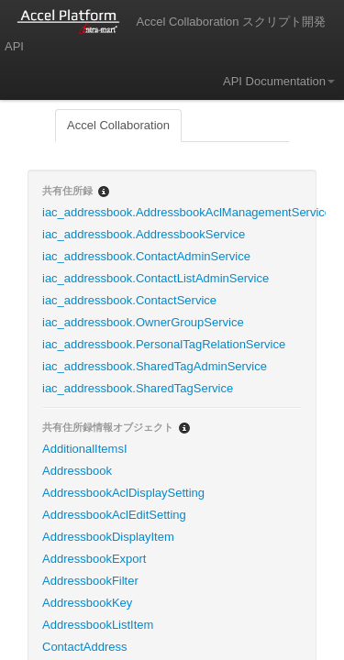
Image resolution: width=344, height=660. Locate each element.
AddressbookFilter (90, 581)
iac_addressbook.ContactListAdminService (155, 278)
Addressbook (77, 471)
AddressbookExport (94, 559)
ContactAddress (85, 647)
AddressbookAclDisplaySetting (123, 493)
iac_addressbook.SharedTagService (137, 388)
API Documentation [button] (279, 81)
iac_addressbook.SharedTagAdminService (154, 366)
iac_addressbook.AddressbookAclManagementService (179, 212)
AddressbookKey (87, 603)
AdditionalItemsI (85, 449)
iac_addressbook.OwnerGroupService (143, 322)
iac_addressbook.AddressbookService (143, 234)
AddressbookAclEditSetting (114, 515)
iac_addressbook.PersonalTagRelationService (163, 344)
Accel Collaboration (118, 125)
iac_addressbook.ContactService (129, 300)
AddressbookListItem (97, 625)
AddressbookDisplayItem (108, 537)
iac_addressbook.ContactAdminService (146, 256)
